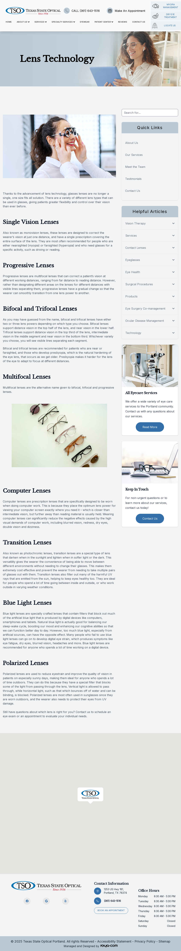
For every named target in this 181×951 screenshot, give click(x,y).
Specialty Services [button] (63, 22)
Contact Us (138, 22)
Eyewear (84, 22)
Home (9, 22)
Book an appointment (111, 910)
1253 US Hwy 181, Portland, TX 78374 (115, 891)
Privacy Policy (145, 941)
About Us (131, 143)
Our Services (134, 155)
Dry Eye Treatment (164, 16)
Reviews (122, 22)
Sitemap (164, 941)
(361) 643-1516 (112, 900)
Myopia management (165, 6)
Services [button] (40, 22)
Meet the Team (135, 167)
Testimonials (133, 179)
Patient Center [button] (104, 22)
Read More (149, 427)
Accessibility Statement (114, 941)
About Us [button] (23, 22)
